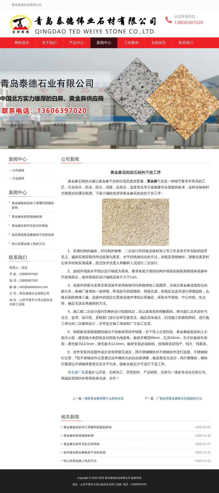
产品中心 (76, 43)
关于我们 (49, 43)
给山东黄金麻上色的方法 (80, 460)
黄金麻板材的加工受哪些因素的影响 (87, 427)
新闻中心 (104, 43)
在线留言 (158, 43)
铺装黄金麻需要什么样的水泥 (104, 398)
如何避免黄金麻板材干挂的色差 (84, 452)
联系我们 (186, 43)
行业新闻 (18, 178)
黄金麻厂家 (76, 372)
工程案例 (131, 43)
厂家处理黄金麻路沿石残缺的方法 (179, 398)
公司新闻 (18, 170)
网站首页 (22, 43)
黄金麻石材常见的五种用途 (81, 444)
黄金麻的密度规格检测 (78, 435)
